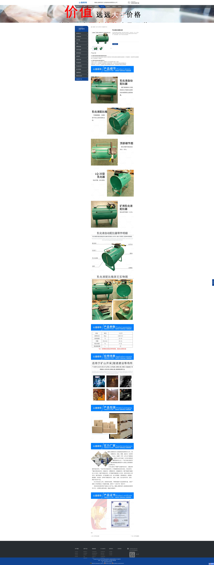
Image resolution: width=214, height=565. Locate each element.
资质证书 (114, 6)
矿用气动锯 (78, 49)
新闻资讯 (108, 6)
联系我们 (119, 6)
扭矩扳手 (78, 56)
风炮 (77, 43)
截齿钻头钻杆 (79, 75)
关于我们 (83, 6)
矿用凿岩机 (78, 36)
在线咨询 (115, 44)
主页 (97, 26)
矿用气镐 (78, 39)
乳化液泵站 (78, 62)
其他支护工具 (79, 79)
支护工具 (102, 6)
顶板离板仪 (78, 72)
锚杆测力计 (78, 33)
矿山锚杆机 (90, 6)
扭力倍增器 (78, 69)
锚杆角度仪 (78, 53)
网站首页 (77, 6)
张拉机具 (96, 6)
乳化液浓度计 (79, 66)
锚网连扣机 (78, 46)
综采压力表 (78, 59)
